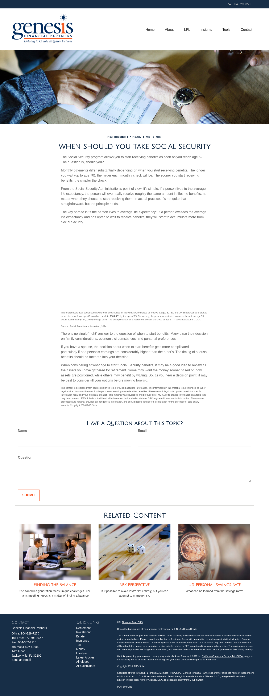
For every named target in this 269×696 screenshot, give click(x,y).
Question (25, 457)
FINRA (172, 673)
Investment (83, 632)
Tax (78, 644)
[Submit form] (29, 495)
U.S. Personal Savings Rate (214, 585)
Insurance (82, 640)
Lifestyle (81, 653)
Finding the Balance (55, 585)
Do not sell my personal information (199, 659)
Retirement (83, 628)
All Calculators (85, 666)
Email (142, 430)
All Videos (82, 661)
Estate (80, 636)
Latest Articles (85, 657)
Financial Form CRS (132, 622)
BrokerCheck (190, 629)
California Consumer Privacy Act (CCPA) (223, 656)
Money (80, 649)
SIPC (179, 673)
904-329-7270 (239, 4)
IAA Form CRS (124, 686)
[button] (168, 29)
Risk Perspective (134, 585)
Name (22, 430)
